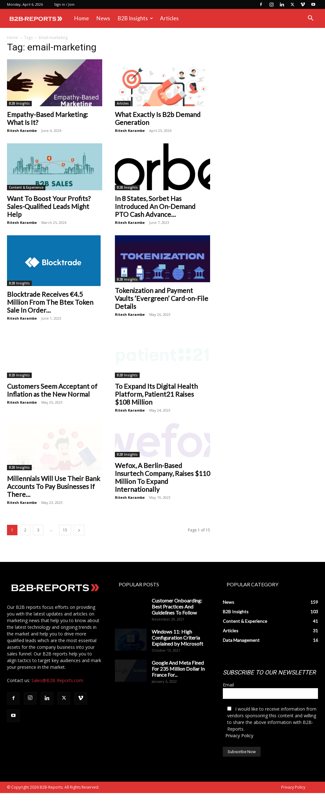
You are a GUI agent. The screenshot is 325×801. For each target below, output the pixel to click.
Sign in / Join (64, 4)
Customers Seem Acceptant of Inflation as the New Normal (52, 390)
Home (81, 18)
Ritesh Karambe (22, 130)
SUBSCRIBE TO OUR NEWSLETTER (269, 680)
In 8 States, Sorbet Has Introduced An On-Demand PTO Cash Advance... (155, 206)
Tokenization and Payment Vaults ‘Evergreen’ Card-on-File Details (161, 298)
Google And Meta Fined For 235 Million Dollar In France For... (178, 677)
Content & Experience (26, 187)
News (103, 18)
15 (65, 538)
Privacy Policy (239, 743)
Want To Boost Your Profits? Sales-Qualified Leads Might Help (48, 206)
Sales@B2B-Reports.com (57, 688)
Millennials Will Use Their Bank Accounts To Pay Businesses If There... (53, 486)
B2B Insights (135, 18)
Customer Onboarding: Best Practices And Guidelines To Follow (177, 614)
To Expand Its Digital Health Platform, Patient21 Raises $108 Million (156, 394)
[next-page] (79, 538)
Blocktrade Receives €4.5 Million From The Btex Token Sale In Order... (50, 302)
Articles (169, 18)
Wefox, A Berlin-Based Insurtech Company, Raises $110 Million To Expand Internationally (162, 490)
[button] (310, 19)
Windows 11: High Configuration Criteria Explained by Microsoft (177, 645)
